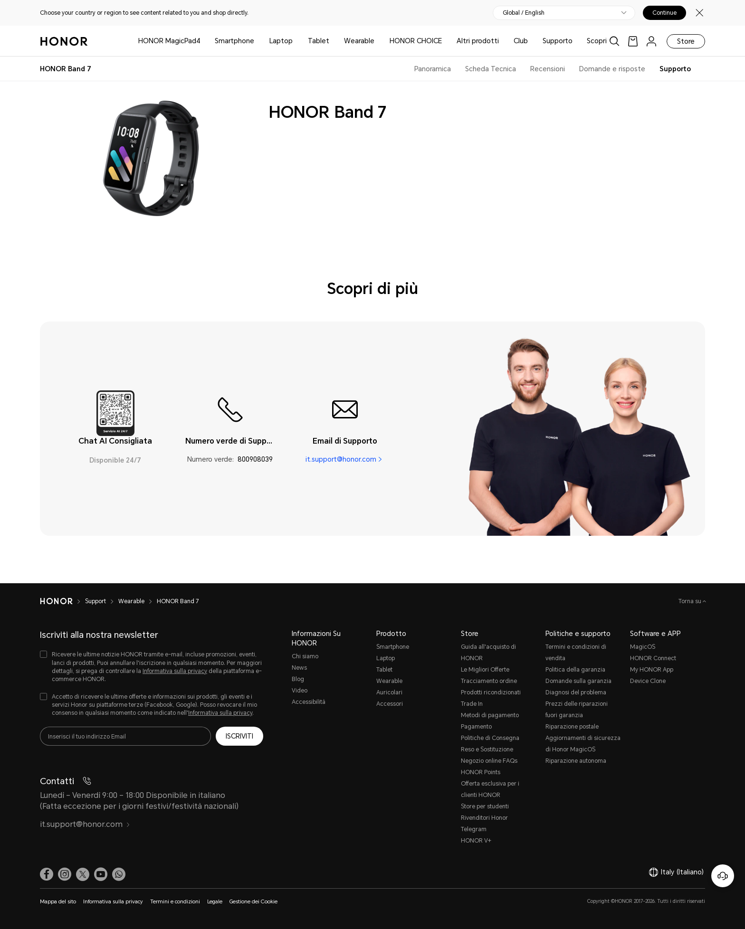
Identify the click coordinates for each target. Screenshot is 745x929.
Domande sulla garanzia (578, 681)
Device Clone (648, 681)
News (299, 667)
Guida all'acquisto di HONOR (488, 653)
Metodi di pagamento (490, 715)
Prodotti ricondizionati (491, 692)
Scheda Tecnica (490, 69)
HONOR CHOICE (416, 41)
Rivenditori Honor (484, 818)
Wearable (359, 41)
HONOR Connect (653, 658)
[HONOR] (56, 601)
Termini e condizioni (175, 902)
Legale (214, 902)
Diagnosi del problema (575, 692)
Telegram (474, 829)
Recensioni (547, 69)
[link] (633, 41)
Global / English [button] (523, 12)
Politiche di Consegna (490, 738)
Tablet (318, 41)
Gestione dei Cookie (253, 902)
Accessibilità (308, 702)
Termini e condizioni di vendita (575, 653)
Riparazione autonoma (575, 761)
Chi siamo (305, 656)
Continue (664, 12)
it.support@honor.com (341, 459)
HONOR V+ (476, 840)
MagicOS (642, 647)
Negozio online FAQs (489, 761)
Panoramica (432, 69)
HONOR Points (480, 772)
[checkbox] (151, 667)
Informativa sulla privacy (175, 671)
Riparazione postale (572, 726)
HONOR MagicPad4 (169, 41)
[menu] (651, 41)
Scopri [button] (597, 41)
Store (686, 41)
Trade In (472, 704)
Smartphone (234, 41)
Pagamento (476, 726)
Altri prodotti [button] (478, 41)
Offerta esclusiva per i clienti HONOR (490, 789)
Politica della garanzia (575, 669)
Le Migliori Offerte (485, 669)
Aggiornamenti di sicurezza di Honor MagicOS (583, 744)
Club (521, 41)
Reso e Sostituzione (487, 749)
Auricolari (389, 692)
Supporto (558, 41)
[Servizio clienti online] (722, 875)
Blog (298, 679)
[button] (118, 874)
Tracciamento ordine (489, 681)
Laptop (281, 41)
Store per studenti (485, 806)
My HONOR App (651, 669)
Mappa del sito (58, 902)
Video (299, 690)
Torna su (690, 601)
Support (95, 601)
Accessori (389, 704)
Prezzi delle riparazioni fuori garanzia (576, 710)
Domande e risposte (612, 69)
